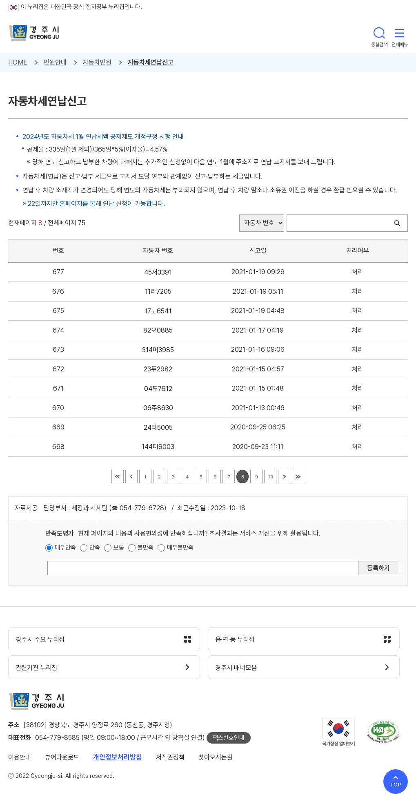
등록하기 (378, 568)
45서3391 (158, 272)
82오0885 (158, 330)
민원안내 (55, 62)
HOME (17, 62)
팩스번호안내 (229, 739)
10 (270, 477)
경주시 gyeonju (34, 34)
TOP (395, 785)
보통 (118, 547)
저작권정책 (170, 759)
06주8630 (158, 408)
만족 (94, 547)
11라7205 (158, 291)
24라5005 (158, 427)
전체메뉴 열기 (400, 33)
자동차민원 (97, 62)
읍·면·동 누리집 (237, 640)
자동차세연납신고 (151, 62)
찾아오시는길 (215, 759)
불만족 (145, 547)
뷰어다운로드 (62, 759)
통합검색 (379, 33)
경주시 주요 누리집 (43, 640)
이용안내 (19, 759)
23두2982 (158, 369)
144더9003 (158, 447)
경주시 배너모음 (238, 668)
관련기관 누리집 (39, 668)
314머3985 (158, 350)
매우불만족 (180, 547)
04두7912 (158, 389)
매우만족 (65, 547)
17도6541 (158, 311)
